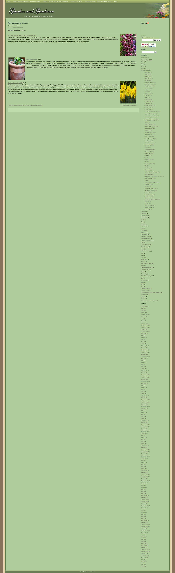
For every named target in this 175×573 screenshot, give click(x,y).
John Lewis (147, 134)
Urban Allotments (149, 195)
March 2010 (144, 543)
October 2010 (144, 528)
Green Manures (145, 244)
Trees (142, 284)
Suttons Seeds (148, 178)
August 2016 (144, 383)
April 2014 (143, 441)
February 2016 (145, 395)
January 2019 (144, 323)
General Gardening (146, 240)
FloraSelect (148, 99)
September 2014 (145, 431)
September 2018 (145, 331)
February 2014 (145, 445)
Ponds (142, 271)
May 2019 (143, 318)
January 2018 (144, 348)
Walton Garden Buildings (151, 199)
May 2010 (143, 539)
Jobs (142, 255)
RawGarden (148, 159)
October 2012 (144, 479)
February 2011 (145, 520)
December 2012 (145, 474)
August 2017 (144, 358)
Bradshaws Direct (149, 84)
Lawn (142, 257)
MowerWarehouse (149, 143)
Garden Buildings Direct (151, 111)
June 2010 (144, 537)
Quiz (142, 278)
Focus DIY (147, 101)
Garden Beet (148, 107)
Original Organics (149, 149)
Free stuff (143, 226)
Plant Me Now (148, 151)
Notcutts (147, 147)
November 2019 (145, 314)
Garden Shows (145, 236)
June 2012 (144, 487)
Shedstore (147, 170)
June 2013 (144, 462)
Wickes (146, 203)
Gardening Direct (149, 118)
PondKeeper (148, 153)
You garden (148, 209)
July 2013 (143, 460)
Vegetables (144, 294)
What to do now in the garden (149, 301)
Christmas (143, 213)
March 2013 (144, 468)
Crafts (142, 219)
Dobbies (147, 91)
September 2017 (145, 356)
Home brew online (149, 128)
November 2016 (145, 377)
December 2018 (145, 325)
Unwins (146, 192)
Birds (142, 64)
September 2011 (145, 505)
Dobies (146, 93)
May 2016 (143, 389)
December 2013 (145, 449)
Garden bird (148, 109)
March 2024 (144, 312)
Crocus (146, 89)
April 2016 (143, 391)
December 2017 (145, 350)
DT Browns (147, 95)
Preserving (144, 274)
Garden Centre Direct (150, 114)
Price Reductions (145, 276)
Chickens (143, 211)
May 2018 (143, 339)
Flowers (143, 224)
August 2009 (144, 558)
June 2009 (144, 562)
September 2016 (145, 381)
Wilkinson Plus (148, 207)
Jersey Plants (148, 132)
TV (142, 286)
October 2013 (144, 454)
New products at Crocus (18, 23)
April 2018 (143, 341)
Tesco (146, 180)
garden (143, 232)
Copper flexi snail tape (31, 59)
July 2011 (143, 510)
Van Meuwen (148, 197)
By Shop (143, 70)
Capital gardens (149, 86)
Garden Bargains (149, 105)
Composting (144, 217)
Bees (142, 62)
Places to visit (144, 269)
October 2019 (144, 316)
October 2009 (144, 553)
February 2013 (145, 470)
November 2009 (145, 551)
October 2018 (144, 329)
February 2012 (145, 495)
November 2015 (145, 402)
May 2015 (143, 414)
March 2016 (144, 393)
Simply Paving (148, 174)
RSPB (146, 165)
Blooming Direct (149, 82)
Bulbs (142, 68)
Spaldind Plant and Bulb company (153, 176)
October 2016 (144, 379)
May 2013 (143, 464)
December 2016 (145, 375)
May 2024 (143, 308)
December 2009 (145, 549)
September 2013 (145, 456)
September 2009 (145, 555)
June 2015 (144, 412)
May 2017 (143, 364)
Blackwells (147, 80)
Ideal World (148, 130)
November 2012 (145, 476)
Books (142, 66)
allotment (143, 57)
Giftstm (146, 122)
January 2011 (144, 522)
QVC (146, 157)
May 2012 (143, 489)
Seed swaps (144, 280)
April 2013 (143, 466)
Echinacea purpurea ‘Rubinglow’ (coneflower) (20, 35)
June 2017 (144, 362)
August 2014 (144, 433)
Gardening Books (145, 238)
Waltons (147, 201)
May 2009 (143, 564)
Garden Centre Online (150, 116)
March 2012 (144, 493)
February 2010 (145, 545)
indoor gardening (145, 251)
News (142, 265)
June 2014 (144, 437)
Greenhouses (144, 247)
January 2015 (144, 422)
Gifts (142, 242)
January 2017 (144, 372)
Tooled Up (147, 184)
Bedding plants (145, 59)
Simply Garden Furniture (151, 172)
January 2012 (144, 497)
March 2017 (144, 368)
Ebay (146, 97)
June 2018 (144, 337)
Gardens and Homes (150, 120)
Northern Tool (148, 145)
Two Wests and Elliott (150, 188)
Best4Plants (148, 78)
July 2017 (143, 360)
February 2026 (145, 306)
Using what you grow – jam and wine (150, 292)
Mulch (142, 261)
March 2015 (144, 418)
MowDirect (147, 141)
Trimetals (147, 186)
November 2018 (145, 327)
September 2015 (145, 406)
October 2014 (144, 429)
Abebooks (147, 72)
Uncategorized (145, 288)
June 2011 (144, 512)
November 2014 (145, 427)
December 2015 (145, 400)
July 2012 (143, 485)
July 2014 (143, 435)
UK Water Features (150, 190)
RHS (146, 161)
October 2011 (144, 503)
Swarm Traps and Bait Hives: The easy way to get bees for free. (25, 105)
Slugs (142, 282)
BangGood (147, 76)
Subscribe (143, 35)
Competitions (144, 215)
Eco (142, 222)
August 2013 (144, 458)
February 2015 (145, 420)
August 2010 (144, 533)
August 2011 (144, 508)
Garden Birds (144, 234)
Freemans (147, 103)
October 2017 (144, 354)
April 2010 (143, 541)
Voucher (143, 296)
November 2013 (145, 451)
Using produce (145, 290)
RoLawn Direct (148, 163)
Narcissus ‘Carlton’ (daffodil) (15, 83)
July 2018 (143, 335)
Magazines (144, 259)
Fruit (142, 228)
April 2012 (143, 491)
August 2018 (144, 333)
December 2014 (145, 425)
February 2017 (145, 370)
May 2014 (143, 439)
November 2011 (145, 501)
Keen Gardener (149, 136)
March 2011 (144, 518)
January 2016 (144, 397)
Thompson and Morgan (151, 182)
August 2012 (144, 483)
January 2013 (144, 472)
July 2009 (143, 560)
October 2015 (144, 404)
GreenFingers (148, 124)
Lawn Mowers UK (149, 138)
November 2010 (145, 526)
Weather (143, 298)
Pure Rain (147, 155)
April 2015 (143, 416)
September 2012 (145, 481)
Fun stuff (143, 230)
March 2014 (144, 443)
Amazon (147, 74)
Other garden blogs (146, 267)
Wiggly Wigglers (149, 205)
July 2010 (143, 535)
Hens (142, 249)
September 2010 (145, 530)
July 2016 (143, 385)
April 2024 (143, 310)
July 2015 (143, 410)
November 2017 (145, 352)
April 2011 (143, 516)
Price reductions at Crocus (129, 105)
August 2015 (144, 408)
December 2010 (145, 524)
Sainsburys (147, 168)
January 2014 (144, 447)
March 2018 (144, 343)
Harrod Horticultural (150, 126)
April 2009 (143, 566)
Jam (142, 253)
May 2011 (143, 514)
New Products (144, 263)
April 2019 (143, 321)
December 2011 (145, 499)
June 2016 (144, 387)
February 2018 (145, 346)
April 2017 (143, 366)
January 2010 (144, 547)
